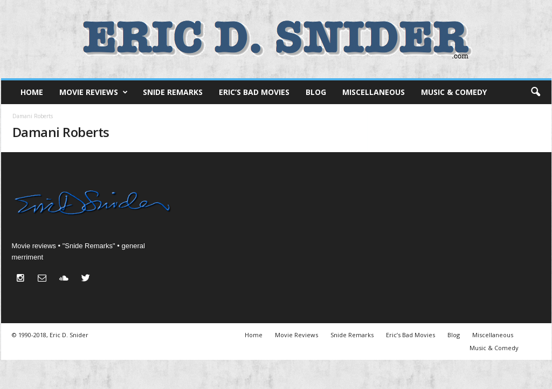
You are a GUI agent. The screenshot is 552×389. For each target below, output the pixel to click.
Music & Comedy (454, 92)
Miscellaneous (373, 92)
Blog (316, 92)
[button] (535, 92)
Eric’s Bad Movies (254, 92)
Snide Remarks (173, 92)
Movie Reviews (93, 92)
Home (31, 92)
